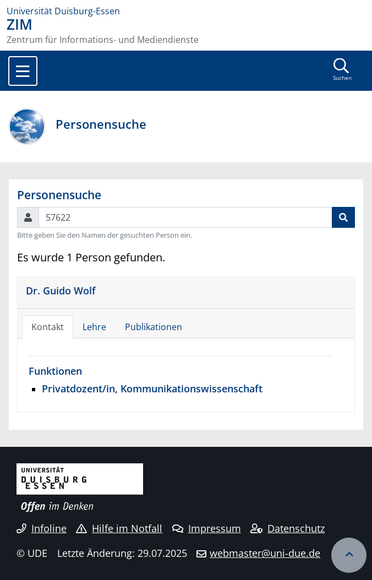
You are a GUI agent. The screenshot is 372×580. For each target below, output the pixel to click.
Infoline (42, 528)
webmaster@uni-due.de (265, 553)
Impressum (206, 528)
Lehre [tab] (94, 327)
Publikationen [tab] (153, 327)
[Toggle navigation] (22, 71)
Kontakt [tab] (47, 327)
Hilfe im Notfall (119, 528)
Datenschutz (287, 528)
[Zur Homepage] (186, 11)
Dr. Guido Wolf (61, 290)
